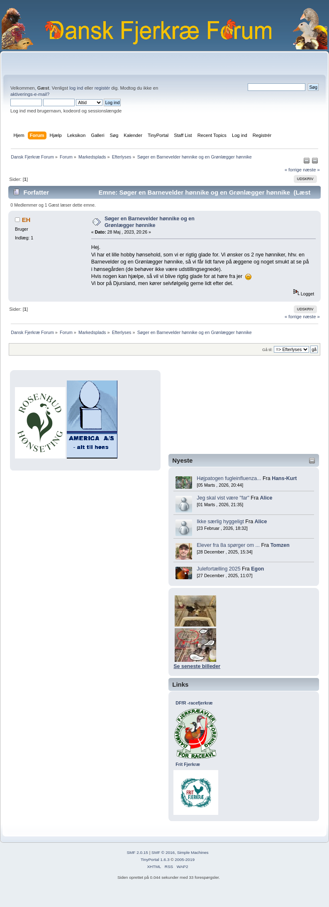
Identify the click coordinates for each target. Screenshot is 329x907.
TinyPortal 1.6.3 (155, 859)
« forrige (293, 169)
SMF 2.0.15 (137, 852)
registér (102, 87)
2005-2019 (185, 859)
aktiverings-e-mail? (29, 94)
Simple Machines (193, 852)
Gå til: (267, 349)
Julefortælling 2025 (218, 569)
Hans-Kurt (284, 478)
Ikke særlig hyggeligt (220, 521)
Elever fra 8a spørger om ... (228, 545)
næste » (311, 169)
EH (26, 219)
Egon (257, 569)
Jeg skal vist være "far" (223, 498)
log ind (76, 87)
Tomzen (280, 545)
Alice (266, 498)
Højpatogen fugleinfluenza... (229, 478)
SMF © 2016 (163, 852)
